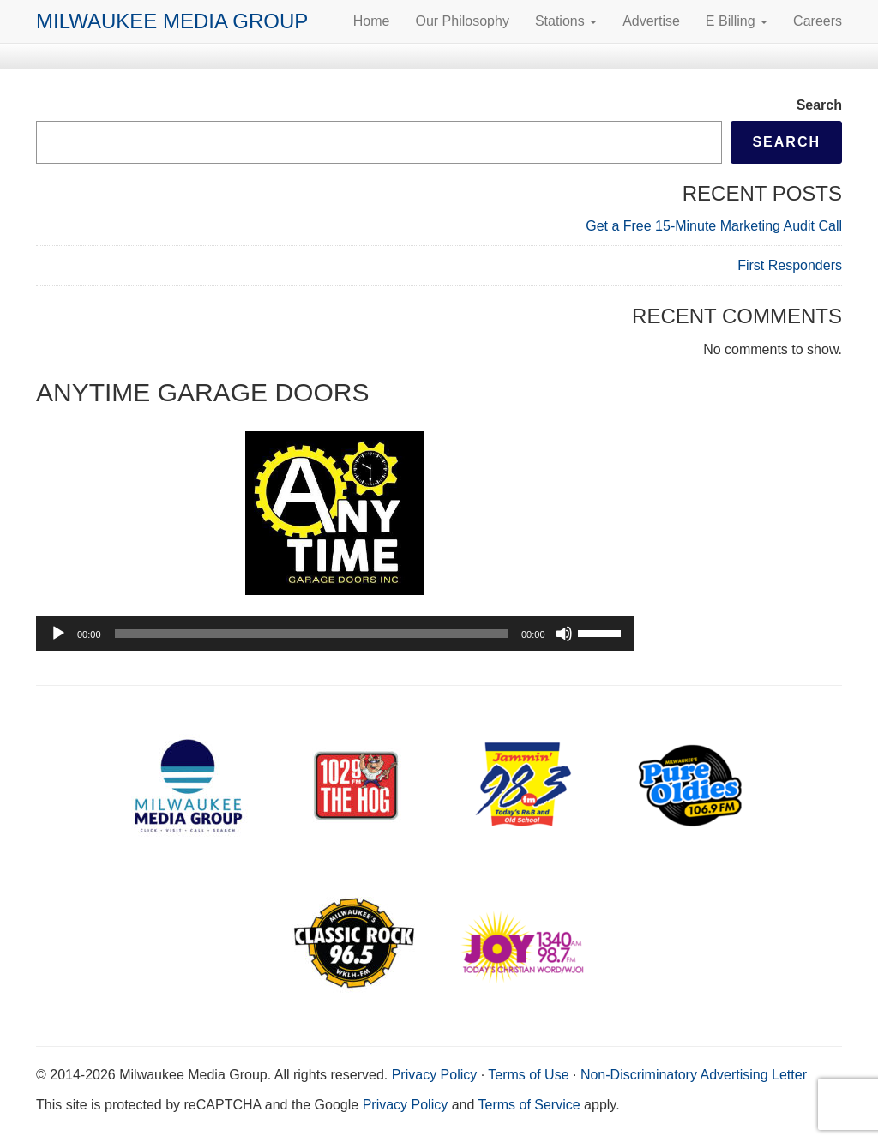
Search (819, 105)
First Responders (789, 265)
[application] (335, 633)
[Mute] (564, 633)
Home (371, 21)
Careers (817, 21)
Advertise (651, 21)
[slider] (311, 633)
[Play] (58, 633)
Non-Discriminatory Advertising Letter (693, 1074)
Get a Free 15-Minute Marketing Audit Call (714, 226)
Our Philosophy (461, 21)
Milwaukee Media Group (172, 21)
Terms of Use (528, 1074)
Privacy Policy (435, 1074)
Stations (566, 21)
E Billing (736, 21)
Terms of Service (529, 1104)
